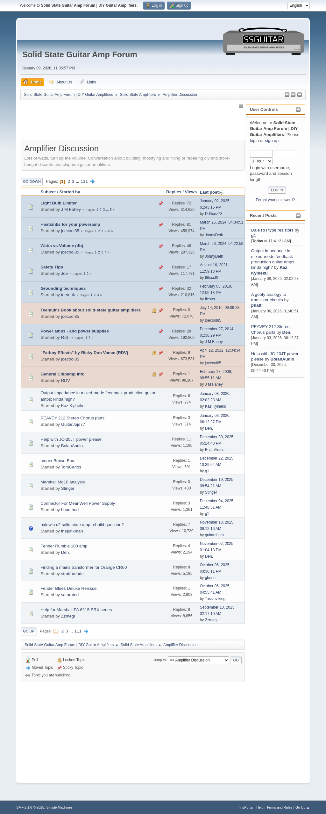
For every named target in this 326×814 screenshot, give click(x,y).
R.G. (65, 337)
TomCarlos (71, 467)
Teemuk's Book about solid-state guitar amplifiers (90, 310)
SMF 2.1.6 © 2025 (30, 807)
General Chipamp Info (62, 374)
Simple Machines (59, 807)
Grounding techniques (63, 288)
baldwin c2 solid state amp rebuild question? (82, 524)
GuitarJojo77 (73, 424)
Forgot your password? (275, 200)
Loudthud (70, 509)
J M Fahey (71, 209)
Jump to (159, 660)
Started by (69, 191)
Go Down (32, 181)
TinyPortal (245, 807)
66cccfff (211, 277)
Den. (287, 332)
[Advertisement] (271, 474)
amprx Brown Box (57, 460)
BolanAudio (282, 359)
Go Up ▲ (302, 807)
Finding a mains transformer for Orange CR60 (83, 567)
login (254, 140)
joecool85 (70, 230)
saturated (70, 594)
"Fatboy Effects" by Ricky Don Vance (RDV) (84, 352)
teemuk (68, 294)
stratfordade (72, 573)
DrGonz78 (214, 213)
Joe (64, 273)
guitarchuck (214, 535)
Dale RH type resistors (272, 230)
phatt (256, 305)
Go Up (28, 631)
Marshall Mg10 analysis (62, 482)
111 (84, 181)
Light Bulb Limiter (58, 203)
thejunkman (72, 531)
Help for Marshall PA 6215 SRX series (76, 609)
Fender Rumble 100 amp (63, 546)
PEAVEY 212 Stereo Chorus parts (72, 418)
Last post (212, 192)
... (78, 181)
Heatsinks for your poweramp (70, 224)
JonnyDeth (214, 235)
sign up (272, 140)
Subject (48, 191)
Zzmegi (68, 616)
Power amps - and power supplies (74, 331)
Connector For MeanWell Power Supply (77, 503)
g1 (253, 235)
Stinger (67, 488)
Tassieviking (215, 598)
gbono (210, 577)
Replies (173, 191)
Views (191, 191)
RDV (65, 380)
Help (259, 807)
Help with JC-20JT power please (71, 439)
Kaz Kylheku (73, 405)
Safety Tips (51, 267)
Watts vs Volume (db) (61, 245)
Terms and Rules (279, 807)
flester (210, 299)
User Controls (264, 109)
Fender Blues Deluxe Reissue (68, 588)
